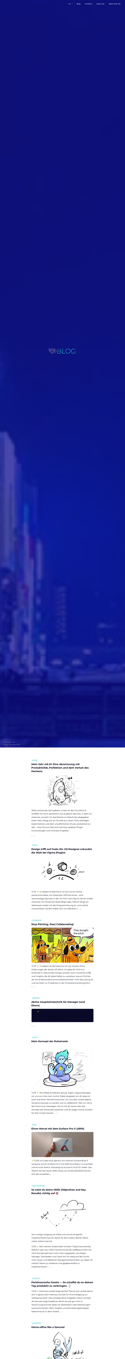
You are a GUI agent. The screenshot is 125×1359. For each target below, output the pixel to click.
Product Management (38, 1185)
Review (34, 1124)
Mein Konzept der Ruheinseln (49, 1041)
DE (69, 3)
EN (72, 3)
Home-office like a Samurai (48, 1327)
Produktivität (36, 1323)
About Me (100, 4)
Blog (79, 4)
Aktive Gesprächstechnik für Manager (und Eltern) (58, 1004)
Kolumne (34, 760)
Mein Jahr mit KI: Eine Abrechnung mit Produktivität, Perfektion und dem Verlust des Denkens (60, 768)
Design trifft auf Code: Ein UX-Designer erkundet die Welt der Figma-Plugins (61, 851)
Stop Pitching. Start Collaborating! (52, 924)
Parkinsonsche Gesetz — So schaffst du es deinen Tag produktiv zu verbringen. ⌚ (62, 1284)
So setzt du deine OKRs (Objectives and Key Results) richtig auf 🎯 (58, 1191)
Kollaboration (36, 920)
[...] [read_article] (33, 835)
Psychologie (36, 1278)
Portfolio (88, 4)
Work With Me (115, 4)
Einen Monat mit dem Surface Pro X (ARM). (58, 1128)
